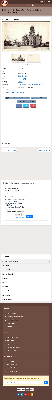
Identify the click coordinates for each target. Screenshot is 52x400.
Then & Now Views (12, 368)
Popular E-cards (11, 350)
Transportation (7, 291)
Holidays (5, 278)
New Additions (7, 299)
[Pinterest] (28, 394)
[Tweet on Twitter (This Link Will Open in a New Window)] (26, 106)
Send (32, 101)
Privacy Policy (11, 323)
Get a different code (20, 217)
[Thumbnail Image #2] (33, 58)
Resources (8, 356)
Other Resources (12, 371)
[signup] (46, 382)
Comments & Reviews (39, 98)
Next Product (44, 150)
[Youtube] (25, 394)
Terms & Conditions (12, 320)
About (6, 309)
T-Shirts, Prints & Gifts (13, 347)
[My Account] (33, 5)
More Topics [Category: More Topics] (10, 92)
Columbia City (8, 270)
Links (6, 332)
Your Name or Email (11, 188)
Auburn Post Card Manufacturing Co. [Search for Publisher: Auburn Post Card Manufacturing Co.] (30, 84)
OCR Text (5, 144)
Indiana (5, 265)
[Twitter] (22, 394)
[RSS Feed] (32, 394)
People (4, 282)
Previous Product (9, 150)
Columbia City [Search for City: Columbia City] (22, 76)
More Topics (6, 295)
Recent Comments (12, 364)
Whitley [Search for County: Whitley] (20, 82)
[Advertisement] (26, 121)
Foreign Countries (8, 274)
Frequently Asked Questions (15, 316)
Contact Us (45, 1)
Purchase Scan (11, 98)
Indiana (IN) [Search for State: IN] (22, 79)
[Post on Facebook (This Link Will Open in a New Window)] (19, 106)
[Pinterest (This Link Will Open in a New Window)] (33, 106)
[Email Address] (24, 382)
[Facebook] (18, 394)
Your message (9, 196)
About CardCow (11, 313)
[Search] (29, 5)
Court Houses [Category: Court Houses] (20, 92)
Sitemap (9, 326)
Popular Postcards (12, 344)
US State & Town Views (26, 261)
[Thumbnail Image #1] (18, 58)
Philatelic (5, 287)
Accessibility (10, 361)
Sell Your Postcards (12, 337)
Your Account (37, 1)
